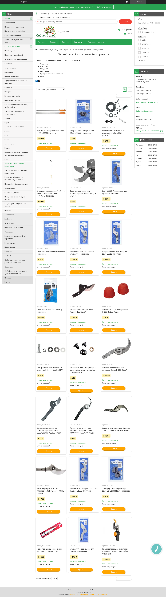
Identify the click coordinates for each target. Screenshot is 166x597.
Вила (6, 135)
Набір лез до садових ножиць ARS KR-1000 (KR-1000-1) (49, 550)
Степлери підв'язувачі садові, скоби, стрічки (16, 105)
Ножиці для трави (12, 76)
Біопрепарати (10, 22)
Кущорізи (8, 87)
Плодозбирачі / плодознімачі (16, 184)
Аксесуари (9, 72)
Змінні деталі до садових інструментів (15, 164)
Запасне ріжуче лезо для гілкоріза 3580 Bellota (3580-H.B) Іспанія (51, 491)
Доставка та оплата (96, 42)
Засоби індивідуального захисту (14, 41)
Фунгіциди (9, 232)
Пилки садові (10, 51)
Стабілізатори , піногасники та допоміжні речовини (16, 272)
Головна (41, 42)
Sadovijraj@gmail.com (144, 111)
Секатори (8, 63)
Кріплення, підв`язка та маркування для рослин (14, 178)
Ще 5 (143, 60)
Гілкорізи (8, 92)
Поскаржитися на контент (78, 594)
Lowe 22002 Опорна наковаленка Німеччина (51, 252)
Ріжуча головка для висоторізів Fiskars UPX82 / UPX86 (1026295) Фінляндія (115, 551)
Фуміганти (8, 251)
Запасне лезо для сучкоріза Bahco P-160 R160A (81, 310)
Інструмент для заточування (16, 59)
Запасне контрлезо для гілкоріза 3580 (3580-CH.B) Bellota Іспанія (116, 429)
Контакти (78, 42)
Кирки (7, 122)
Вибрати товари (104, 7)
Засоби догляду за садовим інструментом (16, 171)
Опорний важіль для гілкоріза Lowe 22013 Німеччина (82, 252)
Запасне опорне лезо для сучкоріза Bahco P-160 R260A (114, 368)
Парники (8, 210)
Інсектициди (9, 223)
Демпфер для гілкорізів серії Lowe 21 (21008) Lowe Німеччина (116, 489)
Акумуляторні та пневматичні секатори (16, 81)
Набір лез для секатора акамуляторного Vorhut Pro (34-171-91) (83, 193)
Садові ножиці (10, 68)
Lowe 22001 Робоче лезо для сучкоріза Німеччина (82, 550)
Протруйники (10, 247)
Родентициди (10, 243)
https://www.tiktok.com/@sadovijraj (149, 131)
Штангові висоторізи (12, 96)
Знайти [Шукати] (125, 22)
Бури (6, 159)
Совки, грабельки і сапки (14, 127)
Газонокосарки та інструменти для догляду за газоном (16, 153)
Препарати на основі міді (15, 27)
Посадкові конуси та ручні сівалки (15, 198)
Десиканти (9, 267)
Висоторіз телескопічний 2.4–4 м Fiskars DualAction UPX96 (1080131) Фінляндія (51, 193)
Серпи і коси (9, 144)
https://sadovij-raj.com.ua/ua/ (147, 102)
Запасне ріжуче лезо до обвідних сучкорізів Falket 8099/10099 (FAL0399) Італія (49, 430)
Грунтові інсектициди (13, 35)
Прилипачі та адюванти (14, 227)
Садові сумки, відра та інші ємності (15, 204)
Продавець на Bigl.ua (83, 592)
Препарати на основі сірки (15, 31)
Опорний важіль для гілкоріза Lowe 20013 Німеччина (114, 252)
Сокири (7, 118)
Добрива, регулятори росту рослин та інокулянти (15, 261)
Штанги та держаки (12, 192)
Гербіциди (9, 219)
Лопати (7, 131)
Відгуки (7, 282)
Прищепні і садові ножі (14, 55)
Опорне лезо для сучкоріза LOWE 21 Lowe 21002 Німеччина (84, 489)
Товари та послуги (46, 50)
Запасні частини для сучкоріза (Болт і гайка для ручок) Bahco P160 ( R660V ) (83, 370)
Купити (49, 148)
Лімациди (8, 256)
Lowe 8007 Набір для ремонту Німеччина (49, 310)
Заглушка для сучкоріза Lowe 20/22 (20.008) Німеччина (82, 131)
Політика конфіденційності (99, 594)
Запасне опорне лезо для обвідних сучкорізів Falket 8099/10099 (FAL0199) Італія (82, 430)
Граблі (7, 139)
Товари (7, 18)
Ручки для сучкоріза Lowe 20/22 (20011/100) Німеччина (50, 131)
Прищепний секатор (12, 100)
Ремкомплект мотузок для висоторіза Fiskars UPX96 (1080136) (113, 133)
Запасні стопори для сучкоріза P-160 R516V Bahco (115, 310)
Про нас (8, 278)
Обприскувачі (10, 188)
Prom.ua (95, 590)
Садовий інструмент (12, 46)
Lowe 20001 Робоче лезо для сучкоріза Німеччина (114, 192)
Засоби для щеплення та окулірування (14, 112)
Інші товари (9, 215)
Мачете (7, 148)
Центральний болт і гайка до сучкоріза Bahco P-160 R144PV (50, 368)
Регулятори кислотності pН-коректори (16, 237)
